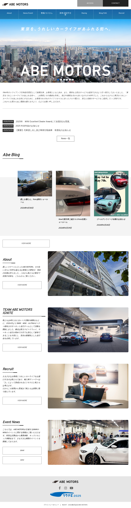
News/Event (28, 13)
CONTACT (116, 3)
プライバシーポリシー (51, 505)
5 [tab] (70, 80)
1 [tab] (58, 80)
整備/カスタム (47, 13)
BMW (22, 451)
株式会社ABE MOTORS (80, 505)
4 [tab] (67, 80)
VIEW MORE (26, 243)
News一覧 (65, 138)
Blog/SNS (103, 13)
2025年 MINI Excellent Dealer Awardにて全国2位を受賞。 (43, 121)
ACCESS (90, 3)
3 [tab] (64, 80)
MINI (22, 460)
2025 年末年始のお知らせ (27, 126)
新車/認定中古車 (65, 14)
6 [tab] (73, 80)
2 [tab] (61, 80)
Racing (84, 13)
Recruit (121, 13)
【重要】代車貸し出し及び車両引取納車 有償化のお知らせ (43, 130)
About (9, 13)
